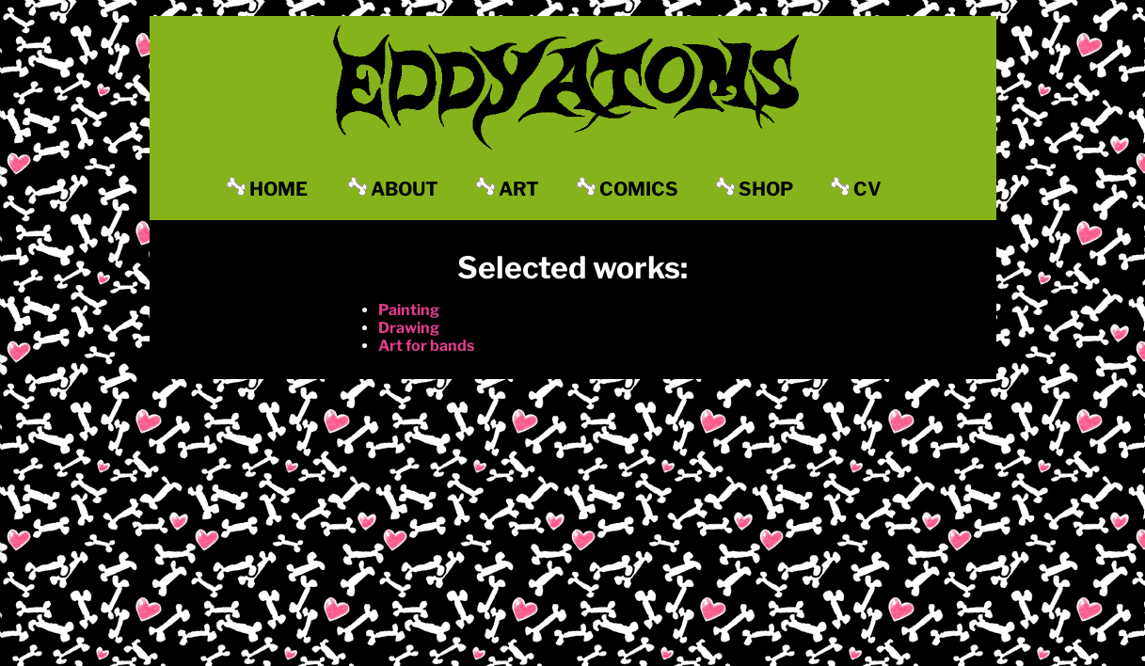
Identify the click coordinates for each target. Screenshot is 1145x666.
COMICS (627, 188)
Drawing (408, 328)
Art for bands (426, 346)
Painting (408, 310)
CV (856, 188)
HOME (267, 188)
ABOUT (393, 188)
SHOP (754, 188)
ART (507, 188)
